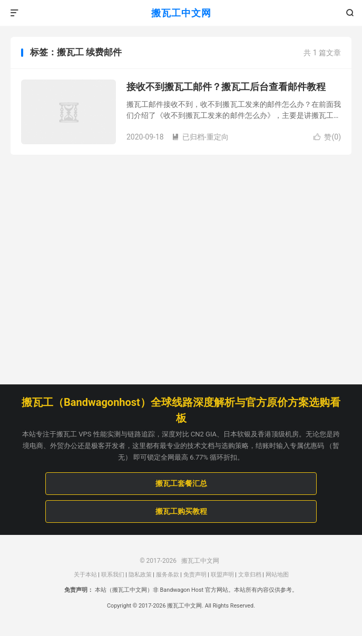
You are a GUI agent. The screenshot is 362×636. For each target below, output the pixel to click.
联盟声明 (222, 574)
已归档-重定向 (200, 137)
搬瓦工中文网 (181, 12)
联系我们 (112, 574)
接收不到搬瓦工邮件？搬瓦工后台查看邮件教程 (226, 86)
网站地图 (277, 574)
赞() (327, 137)
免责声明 (195, 574)
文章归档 (249, 574)
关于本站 (85, 574)
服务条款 (167, 574)
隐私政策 (140, 574)
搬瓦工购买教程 (181, 511)
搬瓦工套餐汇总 (181, 483)
